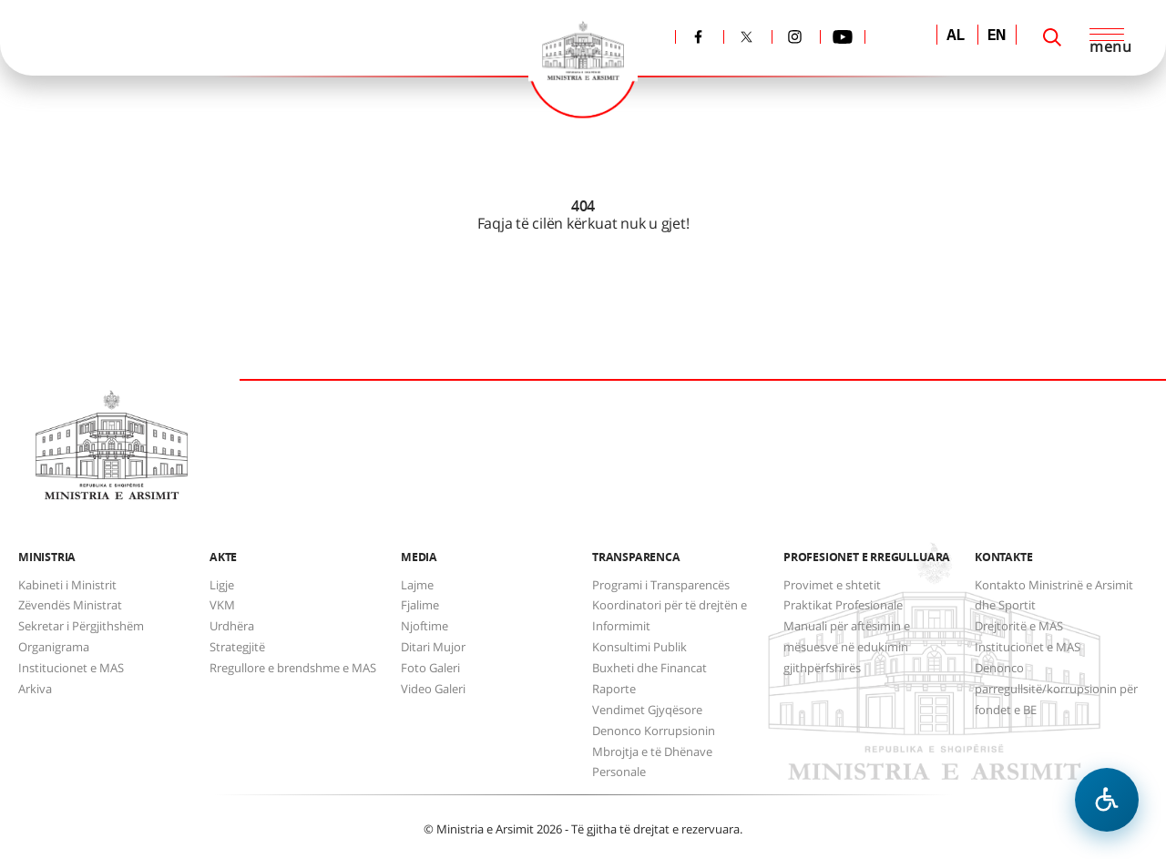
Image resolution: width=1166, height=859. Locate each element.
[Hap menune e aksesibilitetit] (1107, 800)
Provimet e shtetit (832, 585)
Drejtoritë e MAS (1019, 626)
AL (955, 36)
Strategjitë (237, 647)
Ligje (222, 585)
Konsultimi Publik (639, 647)
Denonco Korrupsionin (653, 730)
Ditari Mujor (433, 647)
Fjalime (420, 605)
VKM (222, 605)
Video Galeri (433, 688)
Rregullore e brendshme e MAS (293, 668)
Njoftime (424, 626)
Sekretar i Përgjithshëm (81, 626)
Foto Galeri (430, 668)
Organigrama (53, 647)
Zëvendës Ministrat (70, 605)
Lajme (417, 585)
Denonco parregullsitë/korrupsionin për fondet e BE (1056, 689)
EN (997, 36)
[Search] (1052, 37)
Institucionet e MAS (71, 668)
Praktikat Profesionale (843, 605)
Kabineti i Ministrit (67, 585)
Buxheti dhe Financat (649, 668)
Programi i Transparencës (661, 585)
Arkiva (35, 688)
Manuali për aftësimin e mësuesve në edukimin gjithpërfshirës (846, 647)
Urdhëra (232, 626)
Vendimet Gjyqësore (647, 709)
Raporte (614, 688)
